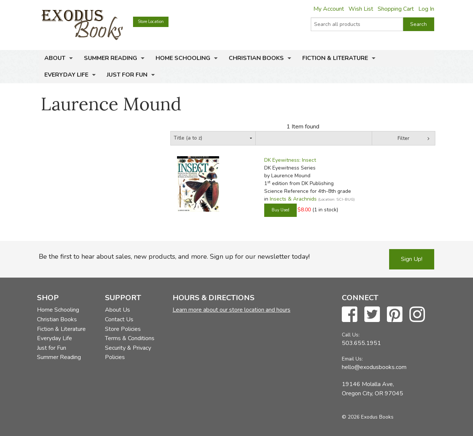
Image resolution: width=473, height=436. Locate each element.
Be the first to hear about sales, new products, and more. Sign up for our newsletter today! (174, 256)
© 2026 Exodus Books (368, 416)
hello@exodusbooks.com (374, 367)
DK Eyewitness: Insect (290, 160)
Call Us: (351, 334)
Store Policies (123, 329)
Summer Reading (110, 58)
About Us (117, 310)
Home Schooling (183, 58)
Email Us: (352, 358)
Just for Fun (127, 75)
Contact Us (119, 319)
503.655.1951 (361, 343)
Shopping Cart (396, 9)
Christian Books (256, 58)
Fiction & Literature (335, 58)
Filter (403, 138)
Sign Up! (411, 259)
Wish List (360, 9)
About (54, 58)
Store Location (151, 21)
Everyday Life (66, 75)
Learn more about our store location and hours (231, 310)
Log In (426, 9)
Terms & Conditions (129, 338)
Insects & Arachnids (293, 198)
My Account (328, 9)
